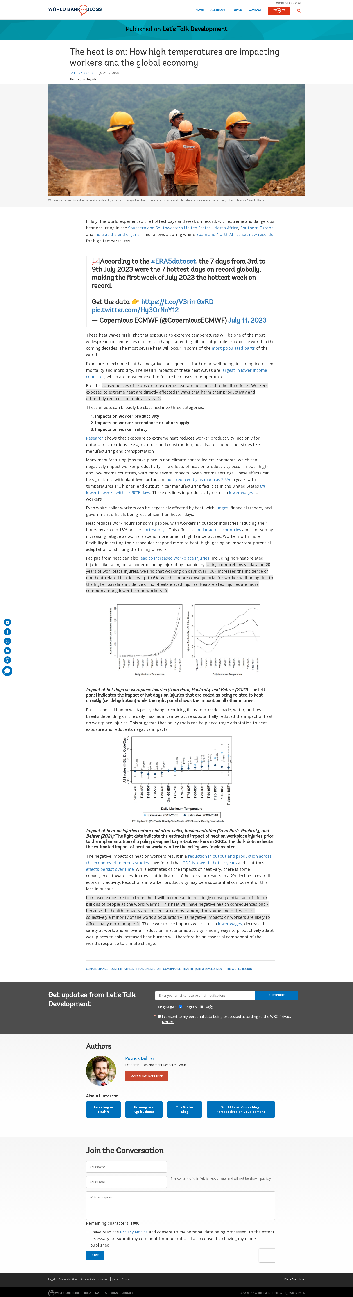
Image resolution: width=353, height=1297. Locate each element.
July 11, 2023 (247, 321)
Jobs (115, 1279)
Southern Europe (257, 227)
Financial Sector (148, 969)
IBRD (87, 1293)
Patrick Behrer (82, 72)
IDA (96, 1293)
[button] (299, 11)
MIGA (114, 1293)
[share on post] (7, 641)
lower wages (241, 492)
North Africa (226, 227)
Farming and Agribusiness (144, 1109)
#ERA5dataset (173, 262)
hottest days (154, 529)
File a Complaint (294, 1279)
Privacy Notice (134, 1232)
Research (95, 438)
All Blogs (217, 10)
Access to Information (95, 1279)
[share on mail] (7, 622)
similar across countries (218, 529)
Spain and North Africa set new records (234, 234)
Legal (51, 1279)
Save (95, 1255)
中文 (209, 1007)
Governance (172, 969)
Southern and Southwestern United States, (170, 227)
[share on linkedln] (7, 650)
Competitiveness (122, 969)
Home (200, 10)
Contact (255, 10)
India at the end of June (117, 234)
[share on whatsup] (7, 660)
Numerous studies (131, 862)
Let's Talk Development (195, 29)
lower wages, (230, 923)
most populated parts (233, 348)
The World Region (239, 969)
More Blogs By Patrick (147, 1076)
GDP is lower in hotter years (209, 862)
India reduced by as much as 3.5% (197, 479)
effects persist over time (110, 869)
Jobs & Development (209, 969)
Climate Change (97, 969)
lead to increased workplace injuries (174, 558)
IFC (105, 1293)
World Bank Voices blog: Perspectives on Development (240, 1109)
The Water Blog (184, 1109)
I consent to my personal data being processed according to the (226, 1019)
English (91, 79)
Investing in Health (103, 1109)
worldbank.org (288, 3)
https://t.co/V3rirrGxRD (177, 302)
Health (188, 969)
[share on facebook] (7, 631)
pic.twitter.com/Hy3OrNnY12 (135, 310)
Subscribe (277, 995)
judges (221, 508)
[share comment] (7, 671)
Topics (237, 10)
